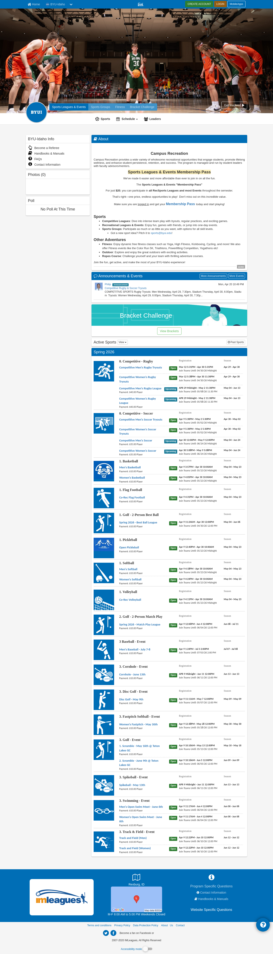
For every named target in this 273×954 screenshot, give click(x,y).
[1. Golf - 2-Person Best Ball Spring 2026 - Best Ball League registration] (196, 521)
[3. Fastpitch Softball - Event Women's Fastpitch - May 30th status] (174, 724)
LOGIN (220, 4)
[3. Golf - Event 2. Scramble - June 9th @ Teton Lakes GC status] (174, 761)
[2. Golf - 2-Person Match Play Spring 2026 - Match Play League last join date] (198, 627)
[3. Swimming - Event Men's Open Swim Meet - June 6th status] (174, 807)
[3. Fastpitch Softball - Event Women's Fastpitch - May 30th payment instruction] (141, 728)
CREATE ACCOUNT (199, 4)
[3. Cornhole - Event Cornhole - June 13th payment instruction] (141, 678)
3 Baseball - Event (132, 641)
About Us (167, 925)
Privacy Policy (122, 925)
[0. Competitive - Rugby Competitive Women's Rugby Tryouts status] (174, 377)
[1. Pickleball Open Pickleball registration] (196, 546)
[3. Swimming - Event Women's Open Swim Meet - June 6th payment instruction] (141, 825)
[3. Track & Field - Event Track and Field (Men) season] (231, 837)
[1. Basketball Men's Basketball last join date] (198, 470)
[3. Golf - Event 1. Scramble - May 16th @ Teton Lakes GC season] (232, 745)
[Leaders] (153, 118)
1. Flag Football (130, 490)
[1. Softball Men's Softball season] (232, 568)
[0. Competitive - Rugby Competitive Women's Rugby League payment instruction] (141, 407)
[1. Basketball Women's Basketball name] (132, 477)
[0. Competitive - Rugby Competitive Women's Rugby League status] (171, 399)
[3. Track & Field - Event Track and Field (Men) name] (133, 838)
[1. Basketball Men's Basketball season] (232, 466)
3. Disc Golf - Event (133, 691)
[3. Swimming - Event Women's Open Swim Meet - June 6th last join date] (198, 820)
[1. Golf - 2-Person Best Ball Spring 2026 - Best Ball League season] (232, 521)
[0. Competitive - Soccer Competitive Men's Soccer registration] (197, 439)
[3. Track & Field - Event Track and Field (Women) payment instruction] (141, 852)
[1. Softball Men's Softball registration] (196, 568)
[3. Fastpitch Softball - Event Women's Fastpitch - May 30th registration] (197, 723)
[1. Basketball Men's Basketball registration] (196, 466)
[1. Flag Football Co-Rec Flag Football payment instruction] (141, 501)
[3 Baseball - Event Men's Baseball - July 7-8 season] (231, 648)
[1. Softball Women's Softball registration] (196, 578)
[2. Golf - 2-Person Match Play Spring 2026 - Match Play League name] (139, 624)
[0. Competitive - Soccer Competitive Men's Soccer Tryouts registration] (195, 419)
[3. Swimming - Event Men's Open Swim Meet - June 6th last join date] (198, 809)
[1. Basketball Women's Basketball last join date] (198, 480)
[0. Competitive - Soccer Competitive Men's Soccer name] (135, 440)
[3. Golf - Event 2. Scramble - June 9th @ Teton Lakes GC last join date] (198, 763)
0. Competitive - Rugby (136, 361)
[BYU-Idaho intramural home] (68, 107)
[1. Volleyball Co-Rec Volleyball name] (130, 600)
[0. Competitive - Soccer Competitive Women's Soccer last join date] (198, 453)
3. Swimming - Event (134, 800)
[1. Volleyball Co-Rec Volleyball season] (232, 599)
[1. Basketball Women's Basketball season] (232, 477)
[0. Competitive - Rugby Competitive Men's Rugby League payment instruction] (141, 392)
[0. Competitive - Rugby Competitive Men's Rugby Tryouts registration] (196, 366)
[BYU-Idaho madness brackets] (142, 107)
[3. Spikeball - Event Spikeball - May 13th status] (174, 785)
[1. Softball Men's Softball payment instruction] (141, 573)
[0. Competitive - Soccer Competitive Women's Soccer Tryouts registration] (195, 428)
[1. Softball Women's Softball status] (174, 580)
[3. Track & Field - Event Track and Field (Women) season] (231, 847)
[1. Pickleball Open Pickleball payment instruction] (141, 551)
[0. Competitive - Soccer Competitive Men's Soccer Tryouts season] (232, 419)
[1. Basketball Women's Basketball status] (174, 478)
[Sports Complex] (136, 899)
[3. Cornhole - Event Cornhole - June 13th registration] (196, 673)
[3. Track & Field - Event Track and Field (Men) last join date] (198, 841)
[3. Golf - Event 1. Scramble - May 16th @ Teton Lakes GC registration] (197, 745)
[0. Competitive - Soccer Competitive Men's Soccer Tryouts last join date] (198, 422)
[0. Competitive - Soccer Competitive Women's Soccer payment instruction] (141, 454)
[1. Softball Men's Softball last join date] (198, 572)
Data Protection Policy (145, 925)
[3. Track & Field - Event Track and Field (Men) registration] (196, 837)
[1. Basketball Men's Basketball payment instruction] (141, 471)
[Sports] (103, 118)
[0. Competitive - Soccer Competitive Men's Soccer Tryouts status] (174, 420)
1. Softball (126, 563)
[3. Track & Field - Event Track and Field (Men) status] (174, 838)
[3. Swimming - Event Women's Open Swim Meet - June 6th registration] (195, 816)
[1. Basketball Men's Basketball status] (174, 467)
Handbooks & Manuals (46, 153)
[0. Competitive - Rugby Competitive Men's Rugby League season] (232, 387)
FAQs (35, 159)
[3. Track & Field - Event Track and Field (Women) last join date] (198, 851)
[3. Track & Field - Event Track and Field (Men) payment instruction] (141, 842)
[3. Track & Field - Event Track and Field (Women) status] (174, 848)
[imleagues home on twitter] (105, 933)
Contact (180, 925)
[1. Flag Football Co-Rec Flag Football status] (174, 498)
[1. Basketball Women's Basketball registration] (196, 477)
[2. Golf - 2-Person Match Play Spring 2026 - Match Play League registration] (195, 623)
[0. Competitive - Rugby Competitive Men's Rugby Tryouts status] (174, 368)
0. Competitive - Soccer (136, 413)
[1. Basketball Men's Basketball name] (130, 467)
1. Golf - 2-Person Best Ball (139, 515)
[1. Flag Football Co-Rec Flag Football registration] (196, 496)
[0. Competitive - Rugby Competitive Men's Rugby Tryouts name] (140, 367)
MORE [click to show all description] (241, 267)
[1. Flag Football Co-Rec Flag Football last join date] (198, 500)
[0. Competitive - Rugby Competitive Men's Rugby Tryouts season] (232, 366)
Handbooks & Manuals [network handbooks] (213, 899)
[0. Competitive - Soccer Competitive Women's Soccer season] (232, 450)
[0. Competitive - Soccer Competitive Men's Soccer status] (171, 441)
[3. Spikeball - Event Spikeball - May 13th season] (231, 784)
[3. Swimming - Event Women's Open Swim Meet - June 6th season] (231, 816)
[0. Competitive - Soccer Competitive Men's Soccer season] (232, 439)
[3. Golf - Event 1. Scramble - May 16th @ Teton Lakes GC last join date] (198, 749)
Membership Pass (180, 204)
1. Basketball (128, 461)
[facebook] (163, 933)
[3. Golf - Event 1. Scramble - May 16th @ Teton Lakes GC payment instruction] (141, 754)
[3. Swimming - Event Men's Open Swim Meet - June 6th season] (231, 806)
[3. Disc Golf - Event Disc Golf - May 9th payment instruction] (141, 703)
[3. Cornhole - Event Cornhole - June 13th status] (174, 674)
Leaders (155, 119)
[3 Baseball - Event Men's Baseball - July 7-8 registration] (194, 648)
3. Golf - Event (130, 740)
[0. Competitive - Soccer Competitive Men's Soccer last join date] (198, 443)
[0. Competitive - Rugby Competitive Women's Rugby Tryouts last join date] (198, 380)
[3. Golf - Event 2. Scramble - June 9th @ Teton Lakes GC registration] (195, 760)
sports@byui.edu (161, 233)
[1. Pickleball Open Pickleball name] (129, 547)
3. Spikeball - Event (133, 777)
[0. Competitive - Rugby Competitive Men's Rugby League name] (140, 388)
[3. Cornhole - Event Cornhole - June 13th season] (231, 673)
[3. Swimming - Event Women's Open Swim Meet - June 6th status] (174, 817)
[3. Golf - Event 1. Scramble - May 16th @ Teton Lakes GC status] (174, 746)
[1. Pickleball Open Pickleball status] (174, 547)
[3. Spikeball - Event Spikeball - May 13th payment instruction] (141, 789)
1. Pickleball (128, 540)
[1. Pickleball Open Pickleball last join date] (198, 550)
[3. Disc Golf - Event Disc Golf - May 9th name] (131, 699)
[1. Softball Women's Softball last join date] (198, 582)
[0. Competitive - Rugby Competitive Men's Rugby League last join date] (198, 391)
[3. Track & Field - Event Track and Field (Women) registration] (196, 847)
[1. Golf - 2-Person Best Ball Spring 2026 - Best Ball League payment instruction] (141, 526)
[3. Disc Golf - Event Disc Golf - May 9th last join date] (198, 702)
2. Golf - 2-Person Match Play (141, 616)
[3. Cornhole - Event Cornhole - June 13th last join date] (198, 677)
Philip (108, 284)
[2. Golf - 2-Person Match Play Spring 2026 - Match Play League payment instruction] (141, 628)
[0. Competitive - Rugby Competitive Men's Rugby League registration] (197, 387)
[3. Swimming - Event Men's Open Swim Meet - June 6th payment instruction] (141, 810)
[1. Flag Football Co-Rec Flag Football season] (232, 496)
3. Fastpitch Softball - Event (139, 716)
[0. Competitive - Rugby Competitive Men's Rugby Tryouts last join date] (198, 370)
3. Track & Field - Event (137, 832)
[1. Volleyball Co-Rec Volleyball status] (174, 600)
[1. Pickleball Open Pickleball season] (232, 546)
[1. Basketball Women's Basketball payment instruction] (141, 481)
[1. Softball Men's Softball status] (174, 569)
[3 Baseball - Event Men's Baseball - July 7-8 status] (174, 650)
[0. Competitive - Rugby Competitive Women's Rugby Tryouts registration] (196, 376)
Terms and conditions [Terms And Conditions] (99, 925)
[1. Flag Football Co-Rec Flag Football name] (132, 497)
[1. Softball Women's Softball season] (232, 578)
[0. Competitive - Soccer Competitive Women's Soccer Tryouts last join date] (198, 432)
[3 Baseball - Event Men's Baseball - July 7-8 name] (134, 649)
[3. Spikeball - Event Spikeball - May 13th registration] (196, 784)
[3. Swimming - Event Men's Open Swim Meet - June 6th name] (141, 807)
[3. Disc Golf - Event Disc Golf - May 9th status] (174, 699)
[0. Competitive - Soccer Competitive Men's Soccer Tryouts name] (140, 419)
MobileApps (236, 4)
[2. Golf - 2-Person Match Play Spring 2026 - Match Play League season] (231, 623)
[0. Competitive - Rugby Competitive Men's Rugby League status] (171, 388)
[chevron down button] (71, 4)
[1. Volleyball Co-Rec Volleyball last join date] (198, 602)
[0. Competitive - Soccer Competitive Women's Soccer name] (137, 451)
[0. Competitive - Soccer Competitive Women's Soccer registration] (195, 450)
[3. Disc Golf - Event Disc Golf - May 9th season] (232, 698)
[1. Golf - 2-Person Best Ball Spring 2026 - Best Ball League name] (138, 522)
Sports (105, 119)
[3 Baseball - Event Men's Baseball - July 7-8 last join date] (197, 652)
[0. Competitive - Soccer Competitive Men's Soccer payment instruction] (141, 444)
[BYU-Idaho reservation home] (120, 107)
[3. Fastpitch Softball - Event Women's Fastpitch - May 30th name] (138, 724)
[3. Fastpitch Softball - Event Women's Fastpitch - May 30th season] (232, 723)
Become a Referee (43, 148)
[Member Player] (140, 4)
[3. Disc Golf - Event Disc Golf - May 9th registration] (196, 698)
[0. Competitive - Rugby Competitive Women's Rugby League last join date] (198, 401)
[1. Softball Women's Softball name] (130, 579)
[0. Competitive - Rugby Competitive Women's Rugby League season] (232, 398)
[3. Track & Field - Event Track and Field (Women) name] (135, 848)
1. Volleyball (128, 592)
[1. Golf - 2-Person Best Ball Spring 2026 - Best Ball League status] (174, 523)
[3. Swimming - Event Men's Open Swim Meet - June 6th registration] (195, 806)
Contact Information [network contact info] (213, 892)
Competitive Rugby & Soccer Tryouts (126, 288)
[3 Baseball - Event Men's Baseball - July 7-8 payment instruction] (141, 653)
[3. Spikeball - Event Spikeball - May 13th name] (132, 785)
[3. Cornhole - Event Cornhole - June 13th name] (132, 674)
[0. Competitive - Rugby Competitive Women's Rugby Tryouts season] (232, 376)
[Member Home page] (34, 4)
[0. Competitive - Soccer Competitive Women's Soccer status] (171, 451)
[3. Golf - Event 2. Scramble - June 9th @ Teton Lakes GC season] (231, 760)
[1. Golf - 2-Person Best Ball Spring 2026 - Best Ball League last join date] (198, 525)
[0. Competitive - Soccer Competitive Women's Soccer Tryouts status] (174, 429)
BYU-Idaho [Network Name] (55, 4)
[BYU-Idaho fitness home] (100, 107)
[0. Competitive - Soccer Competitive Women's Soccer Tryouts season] (232, 428)
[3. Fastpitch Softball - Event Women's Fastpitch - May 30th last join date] (198, 727)
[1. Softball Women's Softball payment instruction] (141, 583)
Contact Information (44, 164)
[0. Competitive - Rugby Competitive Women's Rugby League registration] (197, 398)
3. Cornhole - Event (133, 666)
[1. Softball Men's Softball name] (128, 569)
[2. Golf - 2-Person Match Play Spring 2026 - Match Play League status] (174, 625)
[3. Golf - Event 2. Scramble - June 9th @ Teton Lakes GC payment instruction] (141, 769)
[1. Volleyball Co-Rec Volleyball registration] (196, 599)
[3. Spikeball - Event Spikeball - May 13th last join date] (198, 788)
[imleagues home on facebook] (113, 933)
